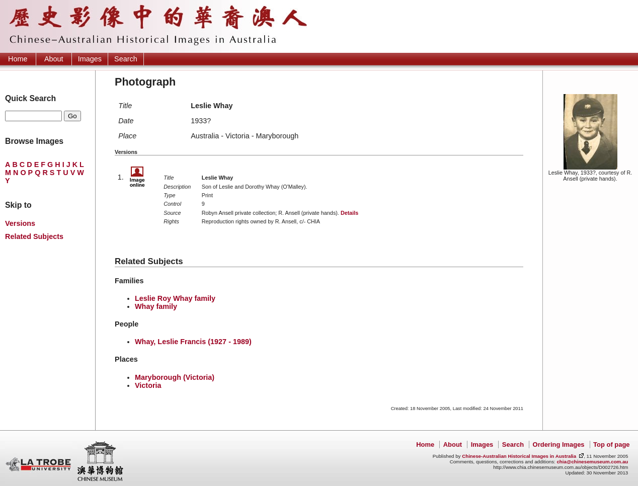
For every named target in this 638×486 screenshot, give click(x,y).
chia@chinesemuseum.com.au (592, 461)
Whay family (156, 306)
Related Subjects (34, 236)
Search (125, 59)
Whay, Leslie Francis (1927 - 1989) (193, 342)
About (53, 59)
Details (349, 213)
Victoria (148, 385)
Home (17, 59)
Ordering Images (559, 444)
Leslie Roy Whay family (175, 298)
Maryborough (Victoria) (174, 377)
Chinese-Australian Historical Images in (519, 456)
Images (90, 59)
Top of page (611, 444)
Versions (20, 223)
